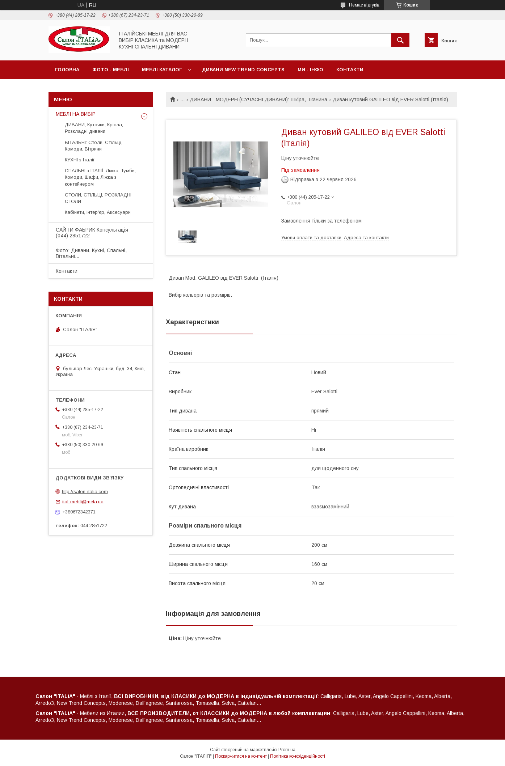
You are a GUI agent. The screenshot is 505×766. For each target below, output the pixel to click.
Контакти (349, 69)
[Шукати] (400, 40)
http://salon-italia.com (85, 491)
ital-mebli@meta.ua (83, 501)
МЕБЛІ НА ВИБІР (76, 114)
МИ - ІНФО (310, 69)
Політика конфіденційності (297, 756)
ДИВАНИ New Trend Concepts (243, 69)
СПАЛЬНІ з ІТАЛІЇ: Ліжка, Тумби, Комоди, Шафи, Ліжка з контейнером (100, 177)
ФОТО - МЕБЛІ (110, 69)
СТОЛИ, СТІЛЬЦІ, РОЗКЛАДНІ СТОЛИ (98, 198)
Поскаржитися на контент (241, 756)
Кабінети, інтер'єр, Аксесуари (98, 212)
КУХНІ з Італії (79, 159)
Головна (67, 69)
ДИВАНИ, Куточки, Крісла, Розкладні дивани (94, 128)
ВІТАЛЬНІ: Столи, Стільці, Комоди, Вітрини (93, 146)
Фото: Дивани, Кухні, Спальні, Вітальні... (91, 253)
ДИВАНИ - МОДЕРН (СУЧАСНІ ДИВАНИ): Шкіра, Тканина (258, 99)
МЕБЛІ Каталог (162, 69)
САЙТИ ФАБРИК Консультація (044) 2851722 (92, 232)
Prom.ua (286, 749)
